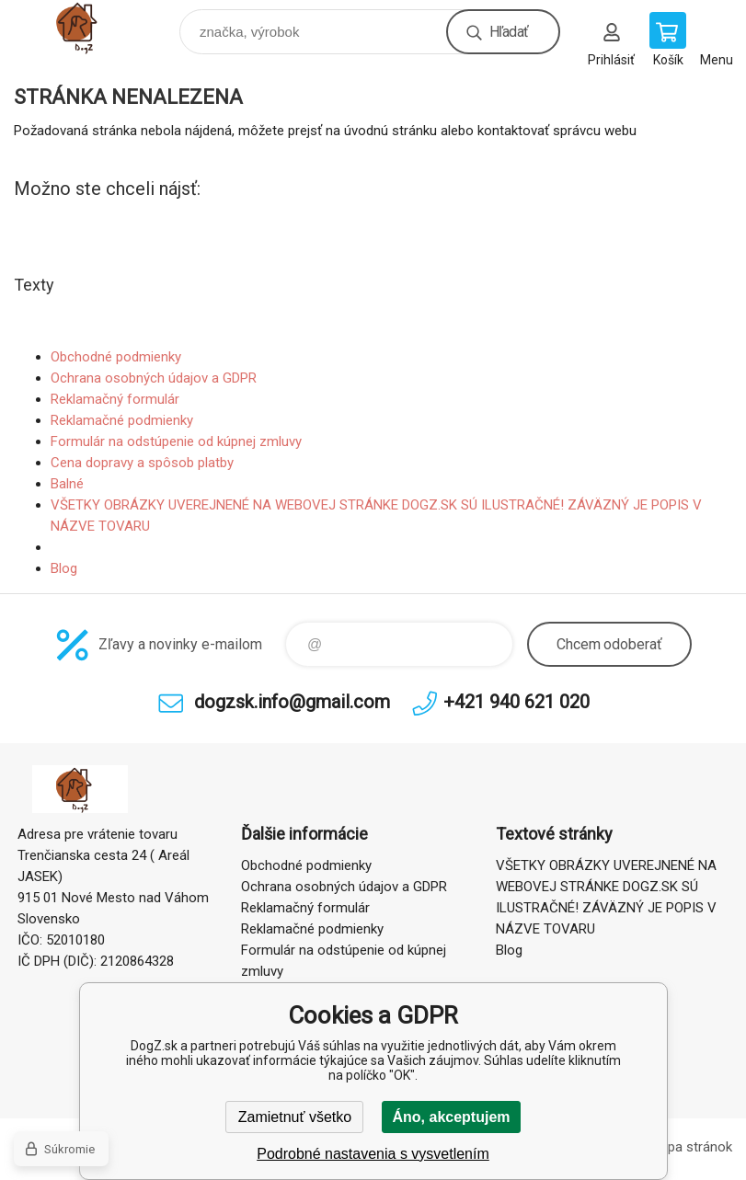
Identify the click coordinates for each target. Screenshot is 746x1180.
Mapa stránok (690, 1147)
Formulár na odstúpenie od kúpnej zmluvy (176, 441)
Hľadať (508, 31)
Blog (64, 568)
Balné (67, 483)
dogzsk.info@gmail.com (292, 702)
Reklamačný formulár (115, 399)
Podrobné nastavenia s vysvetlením (373, 1154)
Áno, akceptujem (451, 1117)
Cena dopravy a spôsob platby (142, 462)
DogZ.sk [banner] (95, 27)
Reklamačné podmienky (122, 420)
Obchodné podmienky (116, 357)
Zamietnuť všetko (294, 1117)
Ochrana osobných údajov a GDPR (154, 378)
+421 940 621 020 (516, 702)
